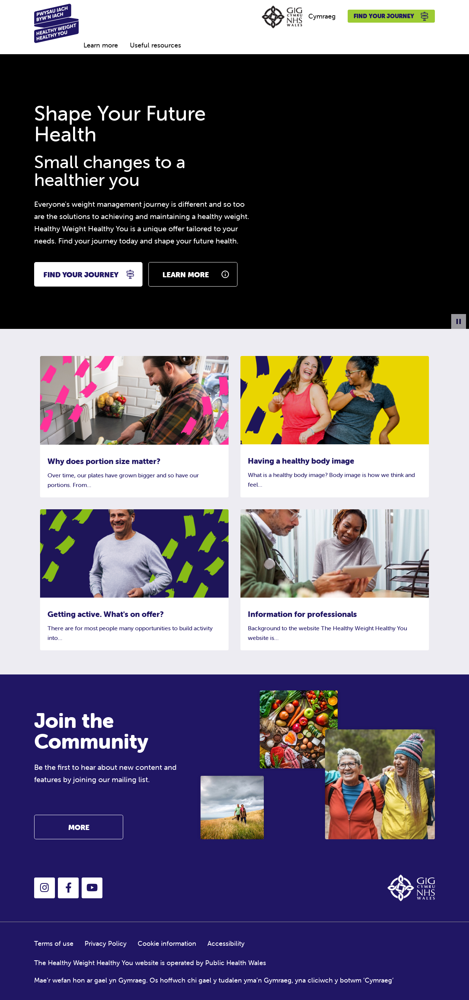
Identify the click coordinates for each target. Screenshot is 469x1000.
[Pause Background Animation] (458, 321)
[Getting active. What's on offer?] (134, 552)
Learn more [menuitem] (100, 45)
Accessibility (226, 943)
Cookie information (167, 943)
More (78, 827)
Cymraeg (322, 16)
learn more (186, 274)
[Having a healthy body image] (334, 399)
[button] (44, 888)
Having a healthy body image (301, 460)
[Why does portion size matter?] (134, 399)
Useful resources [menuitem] (155, 45)
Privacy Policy (106, 943)
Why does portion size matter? (103, 461)
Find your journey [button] (391, 16)
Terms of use (53, 943)
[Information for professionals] (334, 552)
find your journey (80, 274)
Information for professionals (302, 614)
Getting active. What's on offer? (105, 614)
